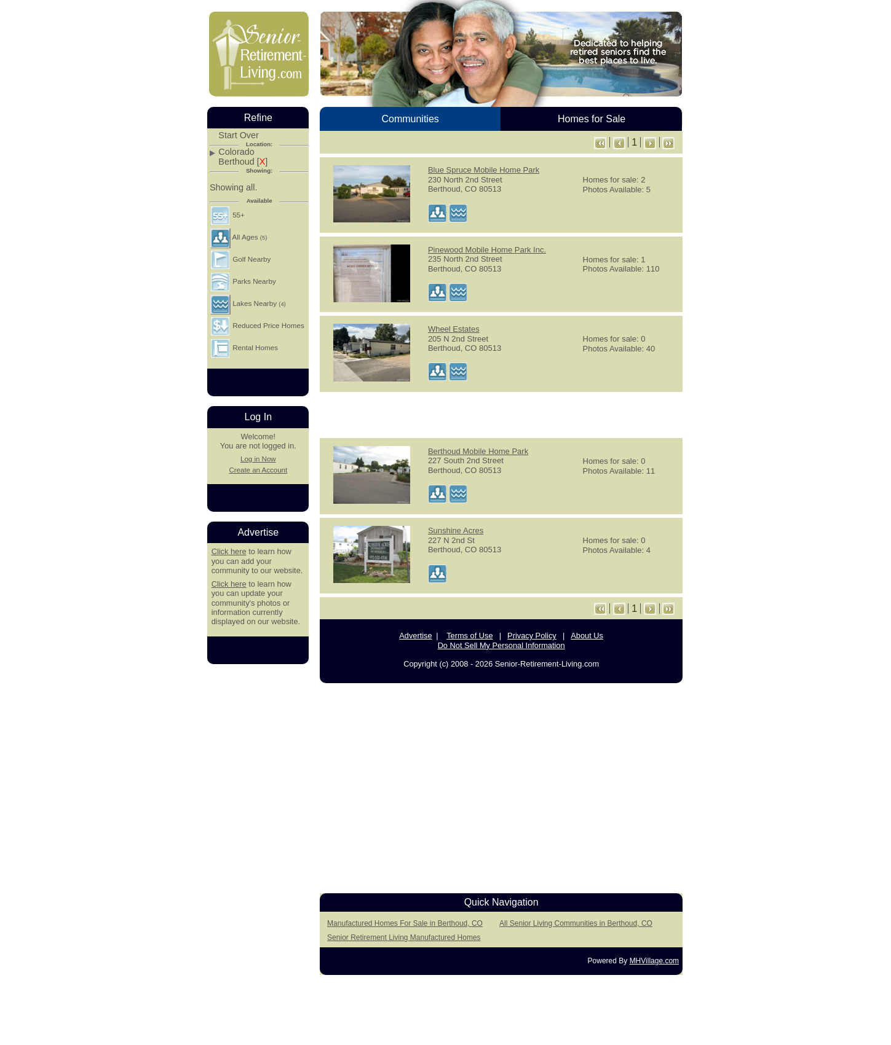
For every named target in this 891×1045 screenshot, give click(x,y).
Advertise (415, 635)
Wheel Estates (454, 329)
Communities (409, 119)
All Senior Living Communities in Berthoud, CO (575, 923)
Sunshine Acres (455, 530)
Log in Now (258, 459)
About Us (587, 635)
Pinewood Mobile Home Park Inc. (487, 249)
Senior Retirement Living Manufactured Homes (403, 937)
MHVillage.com (654, 961)
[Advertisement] (501, 414)
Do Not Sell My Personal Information (501, 645)
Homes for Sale (591, 119)
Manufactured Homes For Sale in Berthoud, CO (405, 923)
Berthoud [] (242, 161)
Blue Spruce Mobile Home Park (483, 169)
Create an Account (258, 470)
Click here (229, 551)
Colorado (236, 152)
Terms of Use (469, 635)
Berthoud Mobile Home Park (478, 451)
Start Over (238, 135)
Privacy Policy (531, 635)
